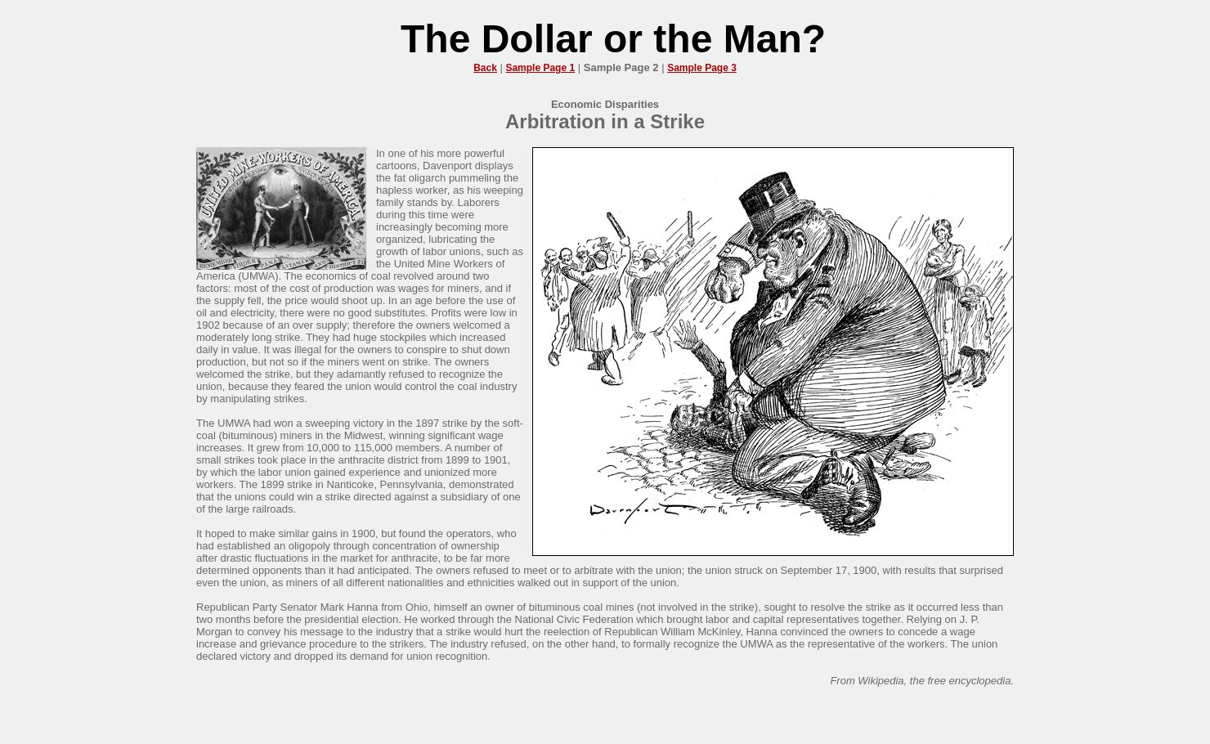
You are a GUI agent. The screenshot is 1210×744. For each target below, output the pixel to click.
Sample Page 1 (540, 68)
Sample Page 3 (702, 68)
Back (485, 68)
